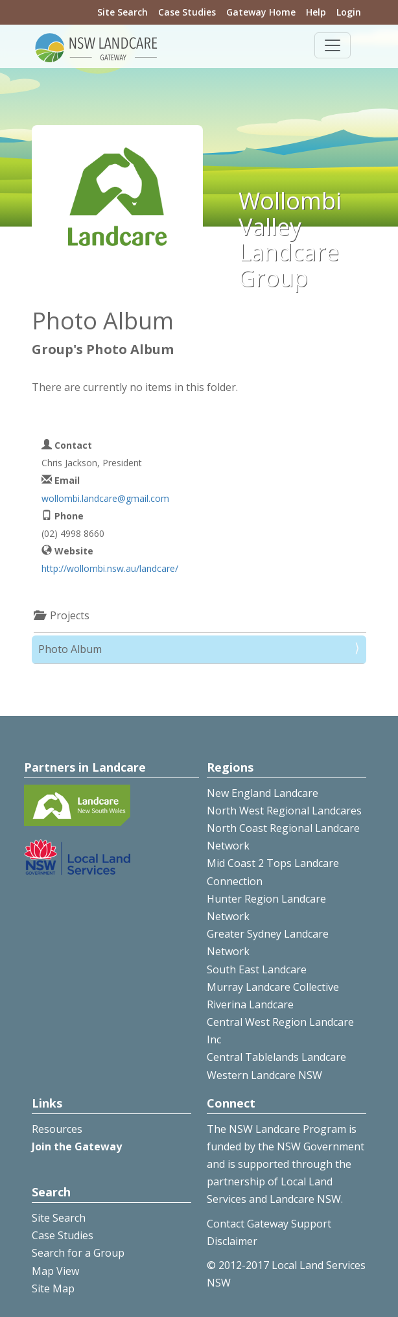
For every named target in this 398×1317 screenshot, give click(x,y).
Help (316, 12)
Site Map (53, 1288)
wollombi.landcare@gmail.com (105, 498)
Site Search (122, 12)
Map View (55, 1271)
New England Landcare (262, 793)
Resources (57, 1129)
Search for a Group (78, 1253)
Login (348, 12)
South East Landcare (257, 969)
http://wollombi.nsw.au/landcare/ (109, 568)
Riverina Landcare (250, 1004)
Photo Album (70, 649)
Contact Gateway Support (269, 1223)
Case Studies (187, 12)
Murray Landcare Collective (273, 987)
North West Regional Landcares (284, 810)
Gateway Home (261, 12)
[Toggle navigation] (332, 45)
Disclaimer (232, 1241)
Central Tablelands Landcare (276, 1057)
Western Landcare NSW (264, 1075)
